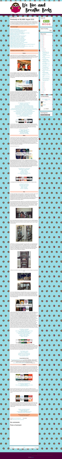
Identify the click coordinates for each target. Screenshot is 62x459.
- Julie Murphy (24, 130)
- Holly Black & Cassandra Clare (24, 411)
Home (11, 14)
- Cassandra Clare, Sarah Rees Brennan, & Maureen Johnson (24, 109)
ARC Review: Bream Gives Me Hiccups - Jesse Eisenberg (46, 78)
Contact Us (30, 14)
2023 (42, 39)
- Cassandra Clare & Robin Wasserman (24, 114)
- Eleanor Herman (24, 115)
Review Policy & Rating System (22, 14)
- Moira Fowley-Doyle (24, 383)
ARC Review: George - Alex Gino (14, 34)
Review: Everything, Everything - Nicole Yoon (46, 65)
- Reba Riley (24, 173)
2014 (42, 91)
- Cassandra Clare (24, 110)
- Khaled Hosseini (24, 412)
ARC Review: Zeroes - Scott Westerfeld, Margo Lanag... (45, 52)
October (43, 49)
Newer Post (12, 447)
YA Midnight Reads (32, 24)
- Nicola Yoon (24, 335)
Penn (43, 101)
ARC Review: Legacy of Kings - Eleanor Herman (17, 43)
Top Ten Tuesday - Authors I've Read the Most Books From (18, 35)
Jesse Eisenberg (24, 333)
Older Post (36, 447)
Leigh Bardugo (24, 188)
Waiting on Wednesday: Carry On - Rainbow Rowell (45, 67)
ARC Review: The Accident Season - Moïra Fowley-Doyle (18, 39)
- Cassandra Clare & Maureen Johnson (24, 106)
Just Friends (44, 104)
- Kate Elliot (24, 384)
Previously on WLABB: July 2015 (14, 29)
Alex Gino (24, 170)
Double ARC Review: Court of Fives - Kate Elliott (17, 37)
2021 (42, 40)
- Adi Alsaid (24, 104)
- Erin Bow (24, 185)
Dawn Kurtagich (24, 329)
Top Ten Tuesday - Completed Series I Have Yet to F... (45, 69)
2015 (42, 47)
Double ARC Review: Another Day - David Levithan (17, 38)
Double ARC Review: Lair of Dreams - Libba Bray (17, 41)
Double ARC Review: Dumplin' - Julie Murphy (46, 61)
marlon (18, 419)
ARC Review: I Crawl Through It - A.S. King (46, 58)
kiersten (16, 419)
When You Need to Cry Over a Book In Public (19, 362)
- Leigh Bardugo (24, 132)
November (43, 48)
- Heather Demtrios (24, 169)
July (42, 83)
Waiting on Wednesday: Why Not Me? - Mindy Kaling (17, 36)
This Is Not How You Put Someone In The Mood (17, 359)
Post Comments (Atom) (26, 449)
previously (22, 419)
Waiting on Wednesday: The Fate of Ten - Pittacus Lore (17, 45)
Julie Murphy (24, 187)
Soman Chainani (24, 168)
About (15, 14)
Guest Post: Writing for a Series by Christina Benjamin (17, 40)
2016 (42, 46)
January (43, 90)
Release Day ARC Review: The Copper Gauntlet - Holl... (46, 80)
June (43, 84)
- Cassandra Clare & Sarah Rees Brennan (24, 105)
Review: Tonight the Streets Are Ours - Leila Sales (46, 63)
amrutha (13, 419)
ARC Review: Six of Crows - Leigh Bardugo (45, 54)
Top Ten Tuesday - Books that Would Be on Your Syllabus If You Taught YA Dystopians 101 (22, 44)
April (43, 86)
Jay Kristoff (24, 186)
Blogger (33, 457)
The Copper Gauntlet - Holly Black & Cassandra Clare (24, 332)
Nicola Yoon (24, 129)
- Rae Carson (24, 131)
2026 (42, 35)
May (43, 85)
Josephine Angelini (24, 334)
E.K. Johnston (24, 133)
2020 (42, 41)
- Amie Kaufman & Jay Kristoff (24, 354)
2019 (42, 42)
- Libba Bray (24, 171)
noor (20, 419)
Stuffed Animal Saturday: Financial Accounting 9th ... (45, 59)
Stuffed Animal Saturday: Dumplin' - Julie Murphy (45, 72)
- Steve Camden (24, 385)
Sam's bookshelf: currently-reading (46, 99)
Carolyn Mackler (24, 331)
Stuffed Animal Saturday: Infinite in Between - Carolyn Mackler (18, 42)
